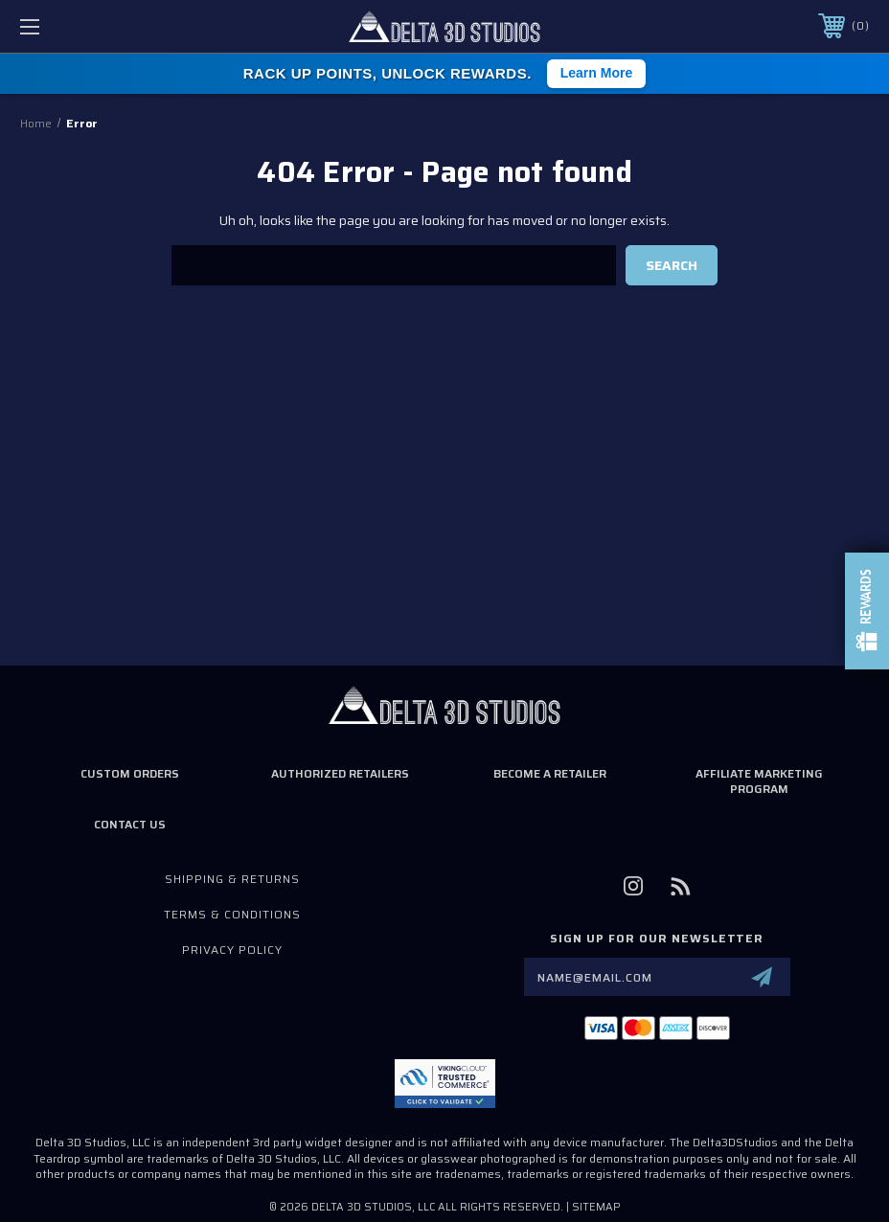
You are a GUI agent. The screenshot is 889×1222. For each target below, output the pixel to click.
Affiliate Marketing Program (759, 781)
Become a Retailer (549, 773)
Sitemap (596, 1207)
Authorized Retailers (340, 773)
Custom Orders (129, 773)
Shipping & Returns (232, 879)
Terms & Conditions (232, 914)
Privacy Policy (232, 949)
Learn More (596, 72)
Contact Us (130, 824)
